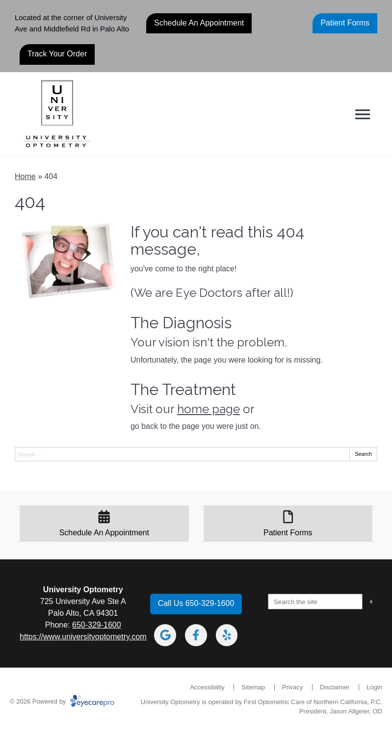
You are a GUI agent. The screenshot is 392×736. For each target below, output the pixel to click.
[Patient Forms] (288, 523)
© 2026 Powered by (62, 701)
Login (374, 687)
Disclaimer (335, 687)
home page (208, 409)
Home (25, 176)
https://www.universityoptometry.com (83, 636)
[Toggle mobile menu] (362, 114)
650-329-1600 (96, 625)
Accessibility (207, 687)
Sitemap (253, 687)
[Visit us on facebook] (196, 635)
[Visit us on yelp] (227, 635)
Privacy (292, 687)
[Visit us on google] (165, 635)
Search (363, 454)
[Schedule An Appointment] (104, 523)
